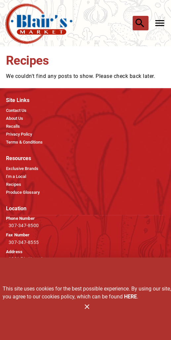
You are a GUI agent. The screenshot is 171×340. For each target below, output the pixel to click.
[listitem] (16, 111)
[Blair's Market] (40, 23)
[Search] (140, 23)
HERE (130, 296)
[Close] (87, 307)
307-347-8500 (24, 225)
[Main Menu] (159, 23)
